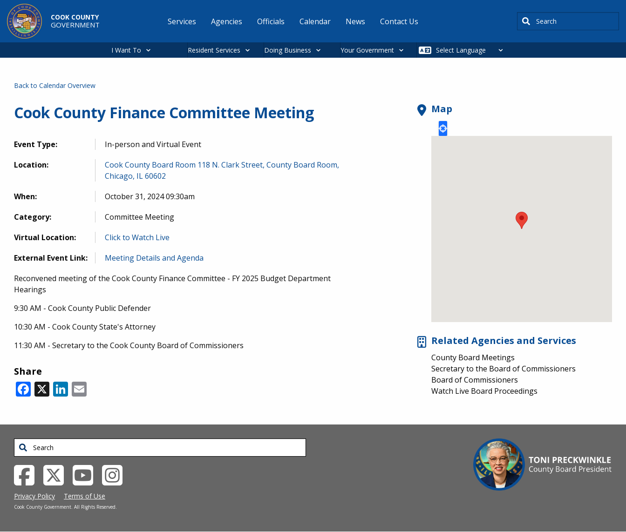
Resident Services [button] (214, 50)
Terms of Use (84, 496)
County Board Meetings (473, 357)
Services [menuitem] (182, 21)
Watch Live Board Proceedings (484, 391)
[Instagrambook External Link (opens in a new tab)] (115, 475)
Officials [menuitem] (271, 21)
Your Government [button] (367, 50)
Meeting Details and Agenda (154, 258)
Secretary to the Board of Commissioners (503, 369)
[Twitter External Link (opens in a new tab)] (57, 475)
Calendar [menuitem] (315, 21)
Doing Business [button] (287, 50)
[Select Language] (472, 50)
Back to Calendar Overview (54, 85)
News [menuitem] (355, 21)
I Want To (126, 50)
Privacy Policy (34, 496)
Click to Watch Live (137, 237)
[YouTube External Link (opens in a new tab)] (86, 475)
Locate (443, 128)
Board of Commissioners (474, 380)
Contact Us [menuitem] (399, 21)
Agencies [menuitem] (226, 21)
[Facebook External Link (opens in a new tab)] (27, 475)
